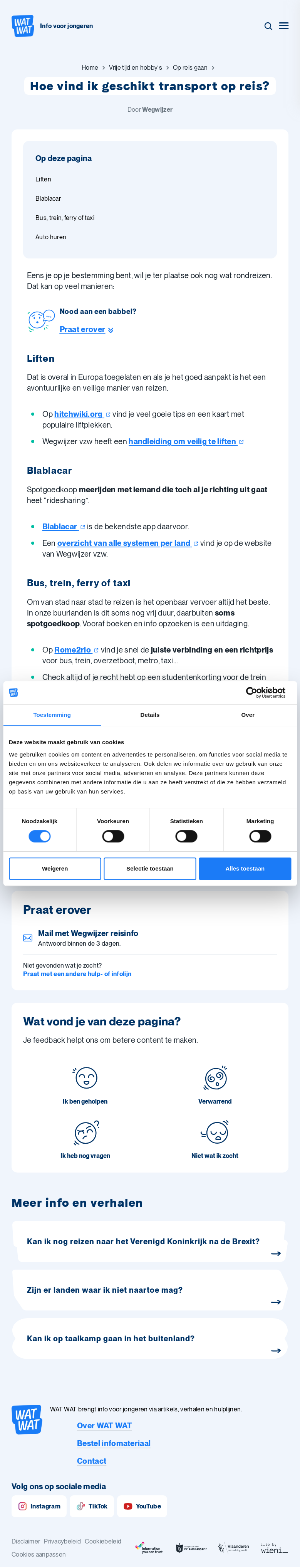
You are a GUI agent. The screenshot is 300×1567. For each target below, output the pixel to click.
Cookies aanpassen (39, 1554)
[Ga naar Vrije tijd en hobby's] (135, 68)
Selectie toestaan (150, 868)
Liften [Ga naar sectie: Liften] (43, 179)
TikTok (92, 1506)
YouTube (142, 1506)
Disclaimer (26, 1541)
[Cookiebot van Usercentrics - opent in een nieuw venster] (257, 692)
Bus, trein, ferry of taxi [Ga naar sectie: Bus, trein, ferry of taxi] (64, 217)
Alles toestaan (245, 868)
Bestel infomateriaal (114, 1443)
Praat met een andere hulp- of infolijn (77, 974)
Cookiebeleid (103, 1541)
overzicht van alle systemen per (128, 543)
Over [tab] (248, 714)
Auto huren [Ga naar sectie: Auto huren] (50, 237)
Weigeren (55, 868)
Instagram (39, 1506)
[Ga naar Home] (90, 68)
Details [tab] (150, 714)
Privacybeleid (62, 1541)
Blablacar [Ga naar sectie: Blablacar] (48, 198)
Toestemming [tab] (52, 714)
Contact (91, 1461)
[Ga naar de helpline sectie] (98, 329)
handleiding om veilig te (186, 441)
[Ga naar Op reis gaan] (190, 68)
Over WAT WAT (104, 1425)
